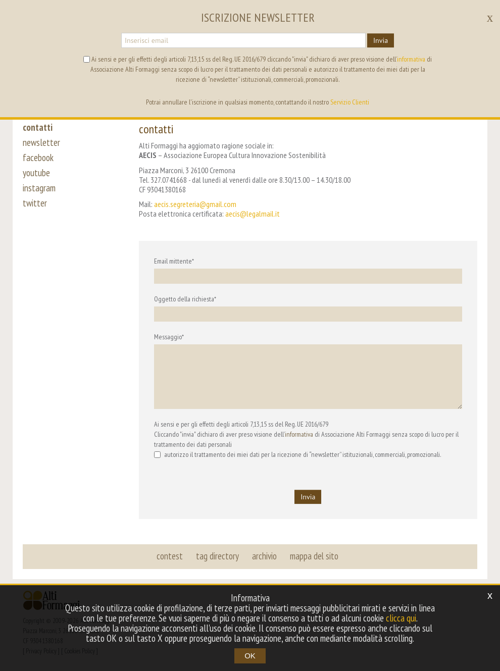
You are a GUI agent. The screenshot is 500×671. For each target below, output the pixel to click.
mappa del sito (314, 556)
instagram (39, 187)
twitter (35, 203)
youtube (36, 172)
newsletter (41, 142)
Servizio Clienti (349, 102)
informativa (299, 434)
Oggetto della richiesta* (185, 298)
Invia (380, 40)
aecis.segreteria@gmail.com (195, 204)
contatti (38, 127)
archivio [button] (264, 556)
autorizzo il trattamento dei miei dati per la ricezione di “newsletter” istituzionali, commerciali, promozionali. (297, 454)
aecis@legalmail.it (252, 214)
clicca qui (401, 618)
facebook (38, 157)
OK (250, 655)
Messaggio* (169, 336)
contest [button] (170, 556)
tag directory (217, 556)
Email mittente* (174, 261)
